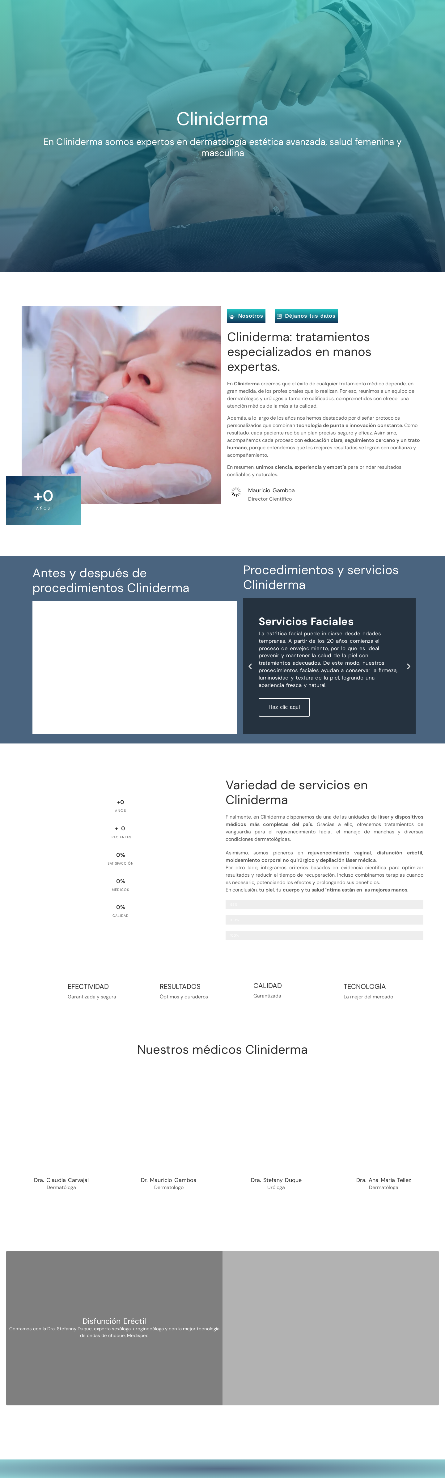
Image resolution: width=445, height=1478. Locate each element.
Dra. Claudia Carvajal (61, 1180)
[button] (250, 666)
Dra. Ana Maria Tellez (383, 1180)
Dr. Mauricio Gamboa (169, 1180)
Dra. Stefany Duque (276, 1180)
